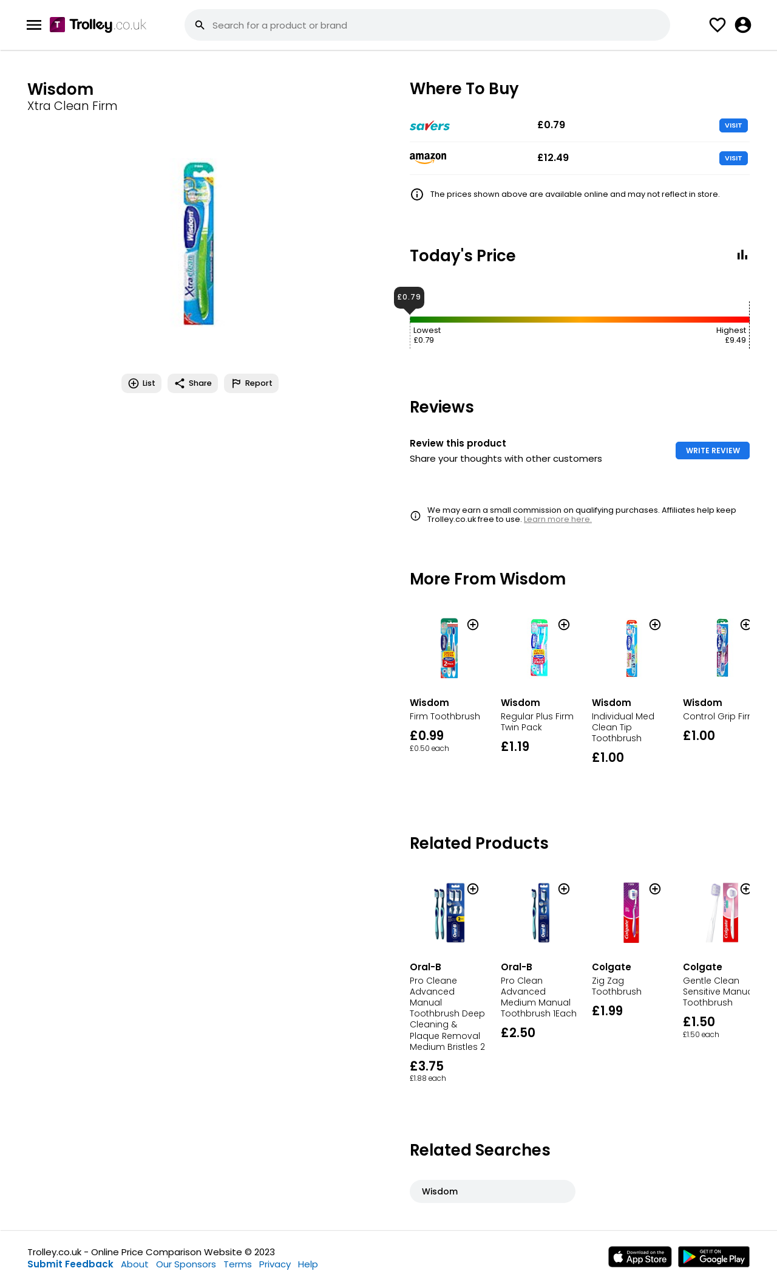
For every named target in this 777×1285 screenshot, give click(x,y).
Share (193, 383)
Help (308, 1264)
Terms (237, 1264)
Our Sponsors (186, 1264)
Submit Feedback (70, 1264)
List (141, 383)
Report (251, 383)
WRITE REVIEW (713, 450)
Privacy (275, 1264)
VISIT (733, 125)
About (135, 1264)
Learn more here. (558, 519)
